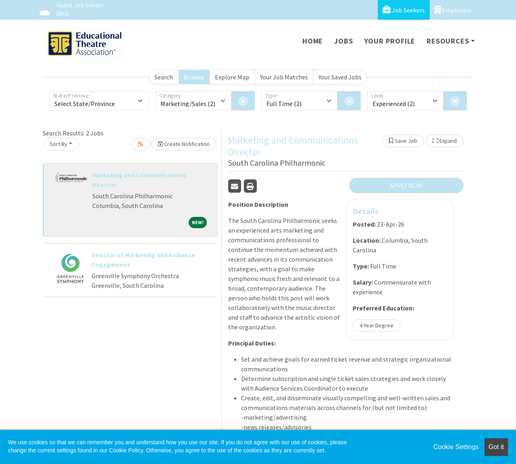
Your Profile (390, 41)
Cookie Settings (456, 446)
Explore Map (232, 77)
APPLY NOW (406, 185)
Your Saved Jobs (340, 77)
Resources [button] (448, 41)
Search (163, 77)
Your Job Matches (284, 77)
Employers (453, 10)
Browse (193, 77)
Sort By (58, 144)
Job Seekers (404, 10)
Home (312, 41)
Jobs (343, 41)
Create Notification (184, 144)
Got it (496, 446)
